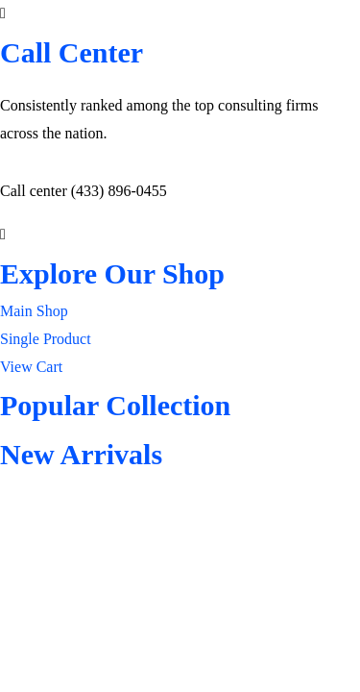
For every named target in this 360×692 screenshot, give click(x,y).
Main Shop (34, 311)
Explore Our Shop (112, 273)
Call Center (71, 52)
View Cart (31, 366)
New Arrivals (81, 454)
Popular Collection (115, 405)
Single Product (45, 339)
